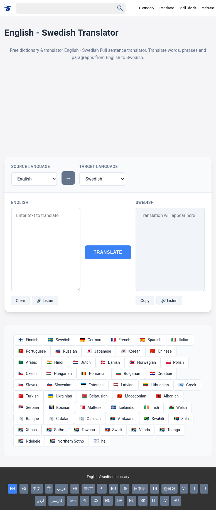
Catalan (59, 418)
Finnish (28, 340)
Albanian (167, 396)
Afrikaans (122, 418)
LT (154, 500)
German (90, 340)
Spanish (150, 340)
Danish (110, 362)
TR (154, 488)
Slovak (27, 385)
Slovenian (59, 385)
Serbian (28, 407)
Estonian (92, 385)
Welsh (177, 407)
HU (176, 500)
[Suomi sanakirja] (9, 8)
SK (143, 500)
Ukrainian (60, 396)
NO (108, 500)
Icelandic (122, 407)
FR (75, 488)
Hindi (54, 362)
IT (194, 488)
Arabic (27, 362)
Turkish (28, 396)
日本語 (140, 488)
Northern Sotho (67, 441)
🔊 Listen (45, 300)
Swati (113, 430)
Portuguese (32, 351)
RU (113, 488)
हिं (48, 488)
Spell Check (187, 8)
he (99, 441)
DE (124, 488)
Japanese (98, 351)
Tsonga (169, 430)
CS (96, 500)
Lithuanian (156, 385)
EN (12, 488)
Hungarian (59, 373)
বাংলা (88, 488)
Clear (20, 300)
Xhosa (27, 430)
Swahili (154, 418)
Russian (66, 351)
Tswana (84, 430)
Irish (151, 407)
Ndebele (29, 441)
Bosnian (59, 407)
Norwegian (142, 362)
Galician (89, 418)
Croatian (161, 373)
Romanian (94, 373)
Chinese (161, 351)
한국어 (169, 488)
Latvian (123, 385)
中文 (37, 488)
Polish (174, 362)
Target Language (98, 166)
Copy (144, 300)
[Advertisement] (108, 109)
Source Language (30, 166)
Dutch (82, 362)
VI (184, 488)
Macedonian (131, 396)
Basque (28, 418)
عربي (61, 488)
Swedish (145, 202)
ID (204, 488)
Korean (131, 351)
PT (101, 488)
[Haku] (60, 8)
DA (119, 500)
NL (131, 500)
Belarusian (95, 396)
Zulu (181, 418)
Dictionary (146, 8)
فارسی (56, 500)
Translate (108, 252)
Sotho (55, 430)
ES (24, 488)
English (19, 202)
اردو (40, 500)
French (120, 340)
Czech (27, 373)
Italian (180, 340)
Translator (166, 8)
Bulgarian (128, 373)
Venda (140, 430)
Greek (187, 385)
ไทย (72, 500)
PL (84, 500)
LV (165, 500)
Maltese (91, 407)
